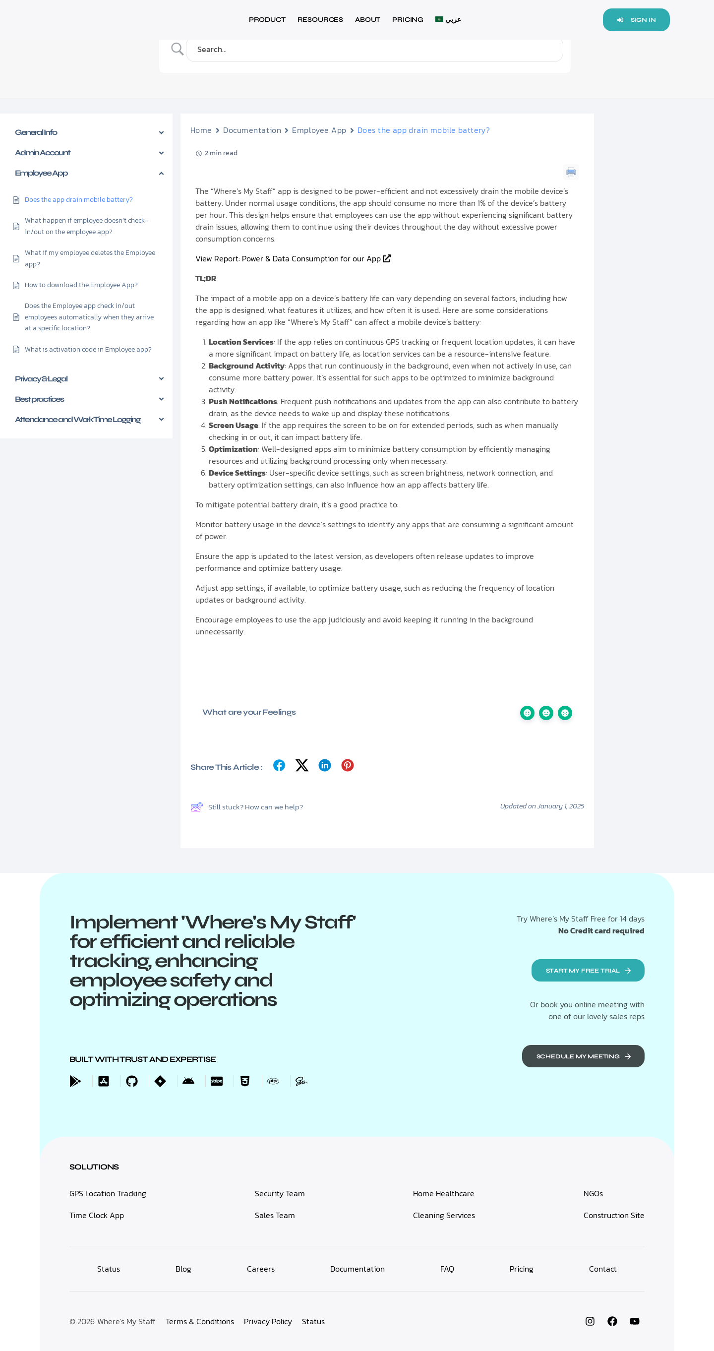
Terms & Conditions (200, 1321)
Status (313, 1321)
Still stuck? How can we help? (246, 806)
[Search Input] (377, 49)
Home (201, 130)
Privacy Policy (268, 1321)
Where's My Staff (126, 1321)
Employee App (319, 130)
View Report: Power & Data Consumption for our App (293, 258)
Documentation (252, 130)
